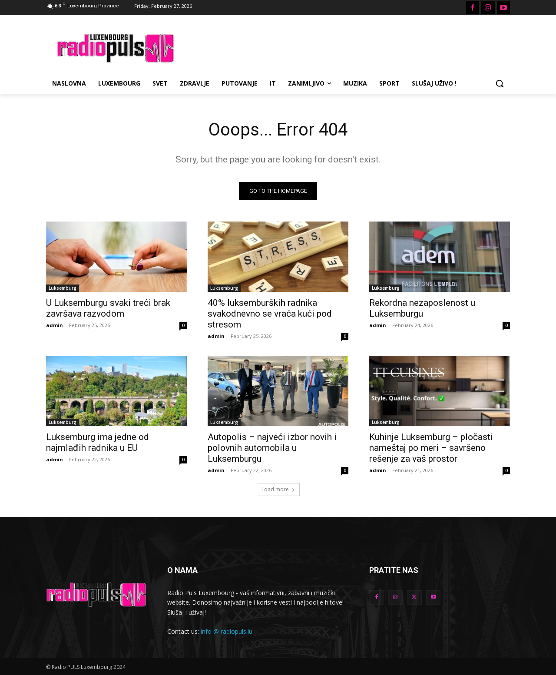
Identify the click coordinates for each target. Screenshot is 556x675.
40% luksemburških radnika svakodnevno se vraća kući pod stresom (270, 314)
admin (54, 325)
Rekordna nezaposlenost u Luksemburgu (422, 308)
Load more (278, 489)
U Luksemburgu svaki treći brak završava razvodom (108, 308)
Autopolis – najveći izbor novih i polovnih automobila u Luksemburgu (272, 448)
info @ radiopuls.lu (226, 631)
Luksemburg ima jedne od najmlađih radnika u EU (97, 442)
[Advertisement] (343, 46)
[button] (499, 83)
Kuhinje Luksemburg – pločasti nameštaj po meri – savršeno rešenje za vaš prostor (431, 448)
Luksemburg (62, 288)
